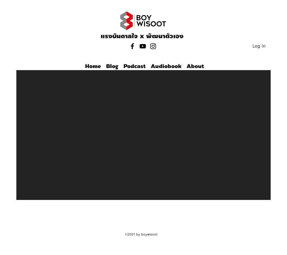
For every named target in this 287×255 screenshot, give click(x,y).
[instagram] (153, 46)
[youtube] (143, 46)
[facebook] (132, 46)
